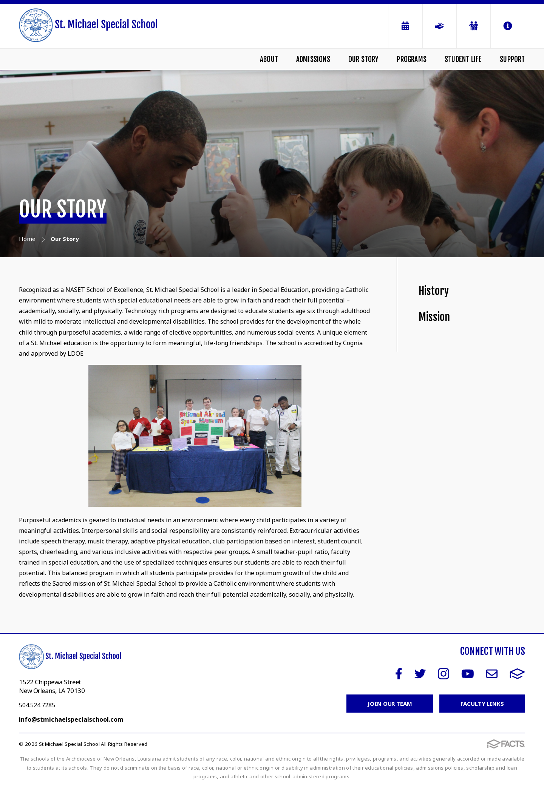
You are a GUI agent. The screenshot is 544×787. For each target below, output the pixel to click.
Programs (412, 59)
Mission (434, 317)
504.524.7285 (37, 705)
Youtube (467, 673)
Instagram (443, 673)
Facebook (398, 673)
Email (492, 673)
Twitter (420, 673)
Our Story (363, 59)
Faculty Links (482, 703)
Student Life (463, 59)
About (269, 59)
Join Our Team (390, 703)
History (434, 291)
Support (512, 59)
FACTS (517, 673)
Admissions (313, 59)
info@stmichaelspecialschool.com (71, 719)
